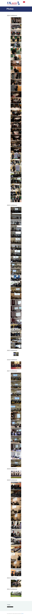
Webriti (22, 613)
